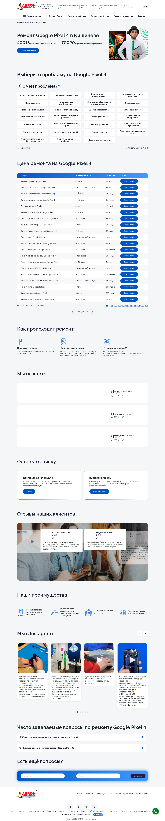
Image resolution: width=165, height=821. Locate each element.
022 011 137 (127, 5)
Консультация (129, 181)
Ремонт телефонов (76, 16)
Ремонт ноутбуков (100, 16)
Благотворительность (56, 811)
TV (110, 794)
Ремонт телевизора (123, 16)
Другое (141, 16)
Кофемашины (142, 794)
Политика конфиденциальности (76, 815)
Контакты (113, 811)
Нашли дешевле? (82, 312)
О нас (11, 811)
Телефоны (89, 794)
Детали (29, 491)
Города (20, 811)
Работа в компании (97, 811)
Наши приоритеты (36, 811)
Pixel (28, 148)
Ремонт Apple (55, 16)
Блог (83, 811)
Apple (79, 794)
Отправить (138, 776)
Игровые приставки (124, 794)
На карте (61, 8)
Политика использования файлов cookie (138, 811)
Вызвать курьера (99, 491)
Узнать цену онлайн (28, 50)
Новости (74, 811)
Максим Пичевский (105, 532)
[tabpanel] (62, 541)
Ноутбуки (101, 794)
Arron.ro (98, 815)
